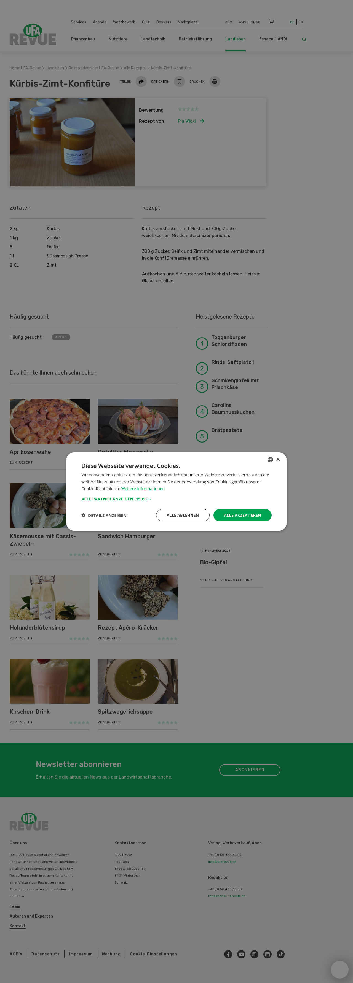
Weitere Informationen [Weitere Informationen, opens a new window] (143, 488)
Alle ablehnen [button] (182, 514)
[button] (176, 498)
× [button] (278, 459)
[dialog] (176, 491)
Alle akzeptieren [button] (242, 514)
